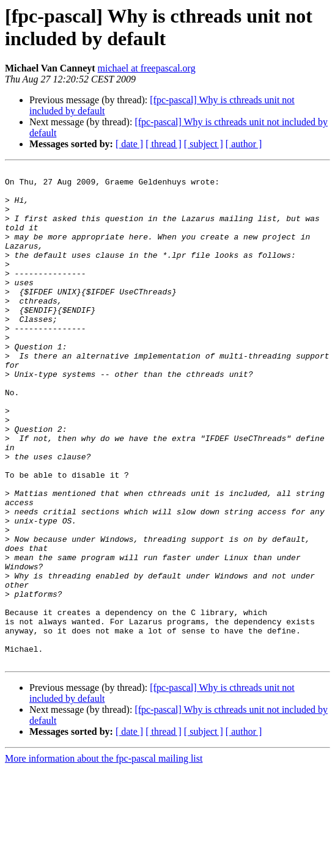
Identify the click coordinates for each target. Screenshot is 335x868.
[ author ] (244, 144)
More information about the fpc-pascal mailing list (103, 857)
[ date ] (129, 144)
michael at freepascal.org (147, 68)
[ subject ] (203, 144)
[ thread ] (163, 144)
